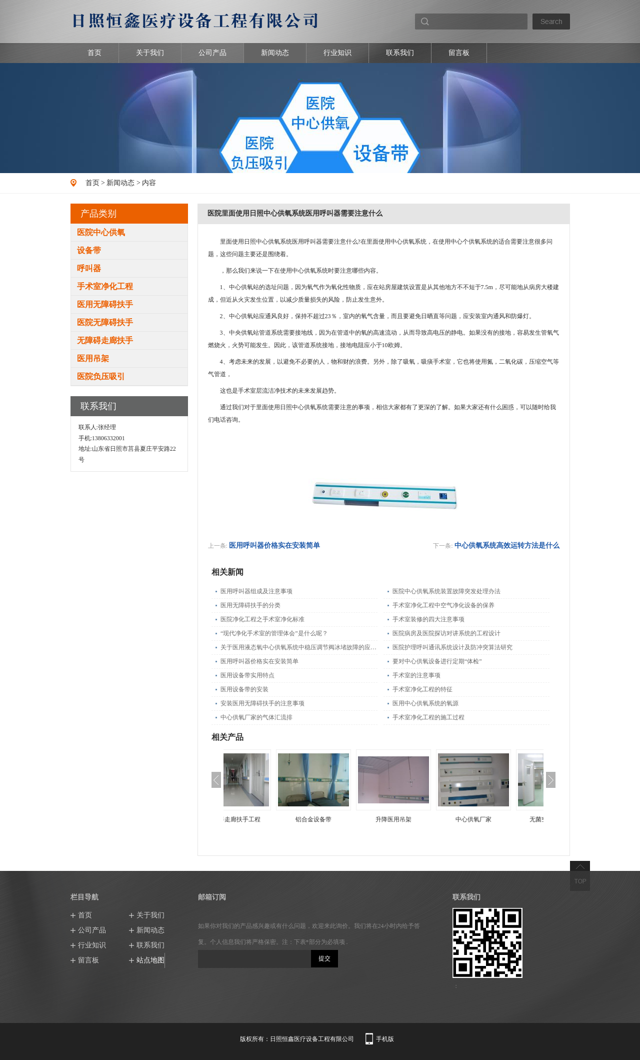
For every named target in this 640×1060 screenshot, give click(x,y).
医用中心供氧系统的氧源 (425, 703)
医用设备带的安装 (244, 689)
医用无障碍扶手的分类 (250, 605)
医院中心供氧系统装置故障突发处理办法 (446, 591)
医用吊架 (93, 358)
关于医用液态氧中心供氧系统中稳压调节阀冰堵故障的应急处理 (299, 647)
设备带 (89, 250)
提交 (324, 958)
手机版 (385, 1038)
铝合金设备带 (344, 819)
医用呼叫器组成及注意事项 (256, 591)
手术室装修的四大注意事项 (428, 619)
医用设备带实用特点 (247, 675)
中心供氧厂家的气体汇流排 (256, 717)
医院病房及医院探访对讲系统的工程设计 (446, 633)
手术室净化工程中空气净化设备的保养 (443, 605)
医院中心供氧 (101, 232)
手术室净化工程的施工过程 (428, 717)
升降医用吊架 (424, 819)
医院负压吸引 (101, 376)
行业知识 (338, 53)
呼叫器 (89, 268)
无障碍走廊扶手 (105, 340)
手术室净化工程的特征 (422, 689)
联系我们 (400, 53)
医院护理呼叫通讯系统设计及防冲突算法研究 (452, 647)
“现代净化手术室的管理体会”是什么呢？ (274, 633)
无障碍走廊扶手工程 (263, 819)
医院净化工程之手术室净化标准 (262, 619)
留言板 (459, 53)
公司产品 (212, 53)
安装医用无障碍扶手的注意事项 (262, 703)
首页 (95, 53)
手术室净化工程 (105, 286)
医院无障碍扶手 (105, 322)
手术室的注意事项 (416, 675)
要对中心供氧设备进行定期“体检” (437, 661)
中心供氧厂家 (504, 819)
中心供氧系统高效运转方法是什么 (507, 545)
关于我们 (150, 53)
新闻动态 (275, 53)
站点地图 (150, 960)
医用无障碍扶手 (105, 304)
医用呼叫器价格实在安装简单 (274, 545)
